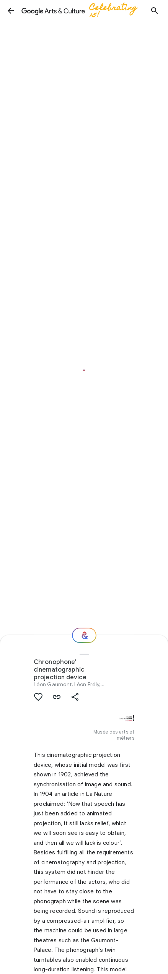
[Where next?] (84, 635)
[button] (11, 11)
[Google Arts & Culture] (82, 10)
